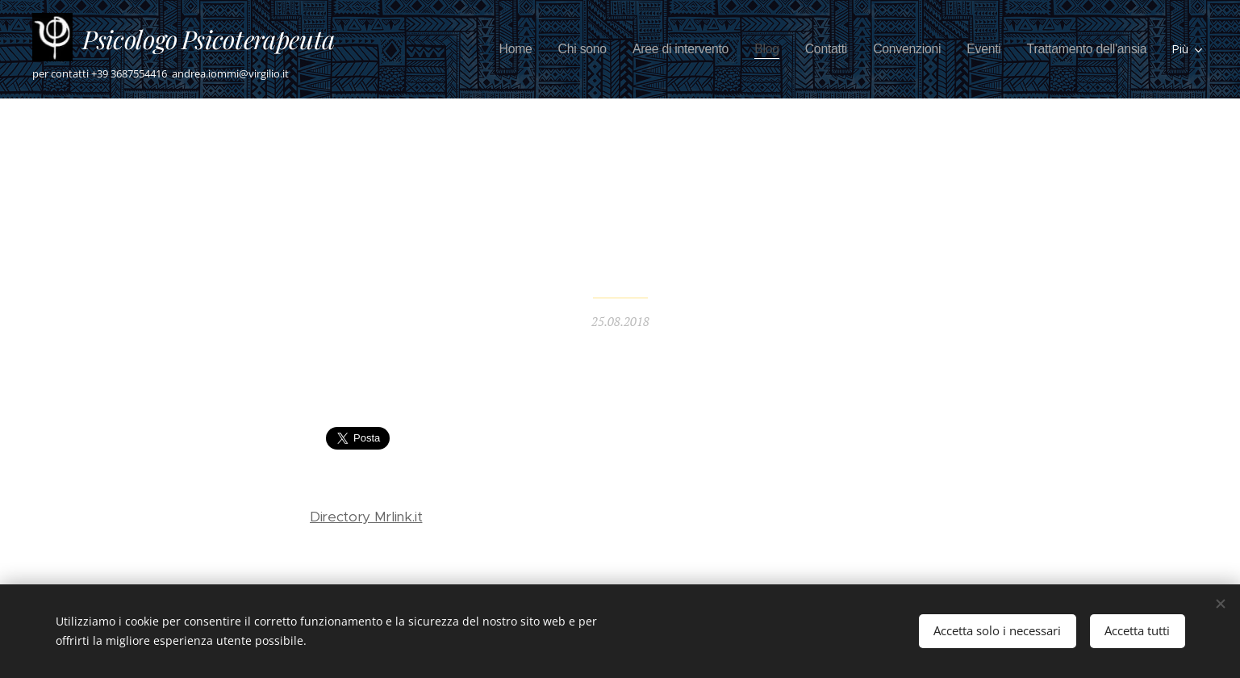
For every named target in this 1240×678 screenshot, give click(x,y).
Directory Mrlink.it (366, 516)
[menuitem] (476, 49)
